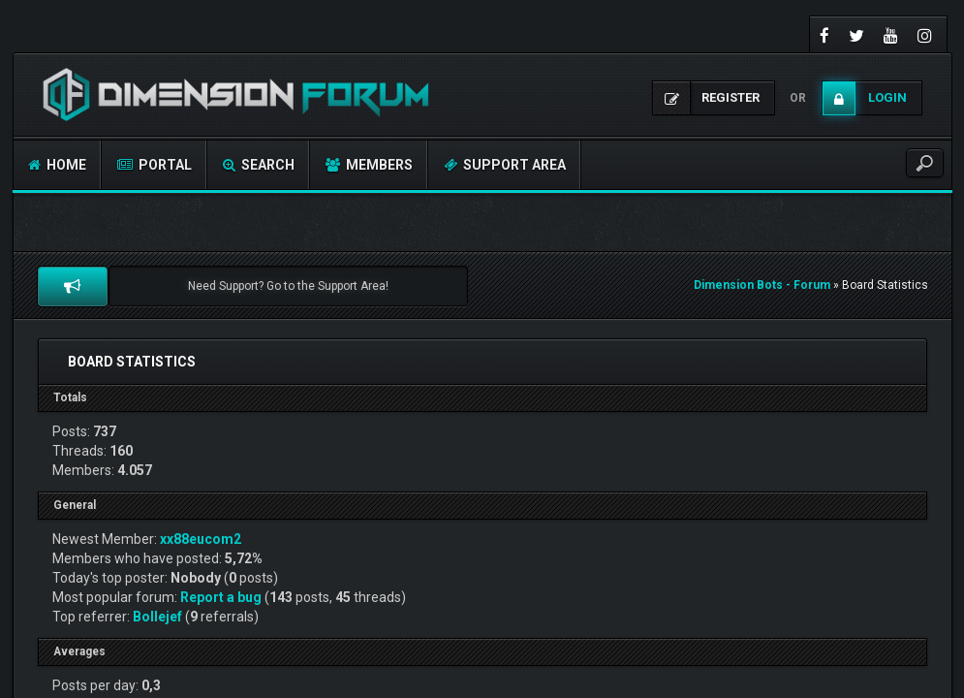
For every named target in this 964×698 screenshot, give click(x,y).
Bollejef (157, 616)
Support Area (505, 165)
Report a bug (221, 597)
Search (259, 165)
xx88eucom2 (200, 539)
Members (369, 165)
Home (57, 165)
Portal (154, 165)
